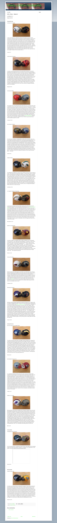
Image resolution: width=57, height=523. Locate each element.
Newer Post (9, 516)
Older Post (33, 516)
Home (21, 516)
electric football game (28, 115)
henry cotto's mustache (24, 5)
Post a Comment (11, 509)
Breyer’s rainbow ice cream (20, 304)
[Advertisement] (21, 513)
